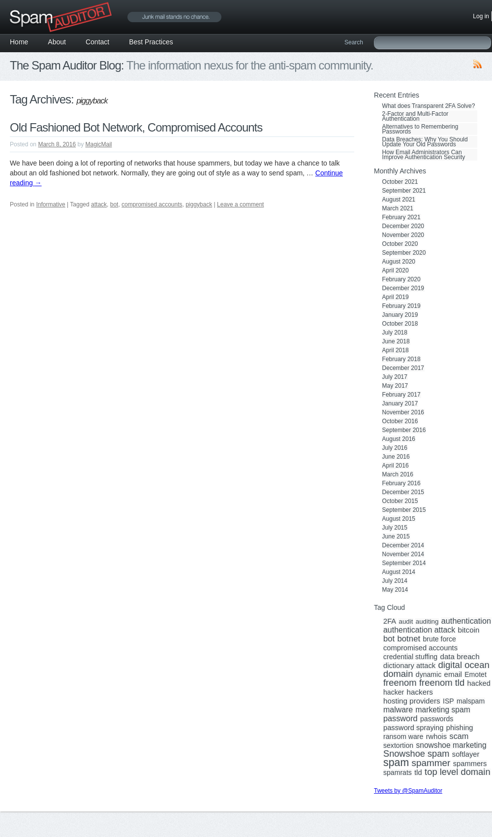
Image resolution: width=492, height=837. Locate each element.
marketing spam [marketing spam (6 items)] (443, 709)
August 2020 (398, 261)
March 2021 (397, 208)
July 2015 (394, 527)
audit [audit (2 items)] (406, 621)
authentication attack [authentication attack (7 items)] (419, 630)
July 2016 (394, 447)
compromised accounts (152, 204)
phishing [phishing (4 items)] (459, 727)
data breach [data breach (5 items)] (459, 656)
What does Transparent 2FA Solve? (428, 105)
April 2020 (395, 270)
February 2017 (401, 394)
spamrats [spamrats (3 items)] (397, 772)
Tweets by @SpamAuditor (408, 790)
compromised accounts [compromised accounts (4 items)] (420, 647)
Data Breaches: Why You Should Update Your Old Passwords (425, 142)
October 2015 (400, 501)
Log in (481, 16)
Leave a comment (240, 204)
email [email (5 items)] (453, 674)
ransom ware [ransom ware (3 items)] (403, 736)
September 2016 (404, 430)
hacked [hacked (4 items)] (479, 683)
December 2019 (403, 288)
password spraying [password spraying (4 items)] (413, 727)
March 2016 (397, 474)
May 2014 (395, 589)
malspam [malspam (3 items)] (471, 701)
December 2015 (403, 492)
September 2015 (404, 509)
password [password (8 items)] (400, 718)
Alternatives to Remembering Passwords (420, 129)
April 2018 (395, 350)
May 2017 (395, 385)
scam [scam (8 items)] (459, 736)
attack (99, 204)
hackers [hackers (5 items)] (420, 692)
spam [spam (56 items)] (396, 762)
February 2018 (401, 359)
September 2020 (404, 252)
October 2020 (400, 243)
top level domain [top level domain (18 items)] (457, 772)
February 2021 (401, 217)
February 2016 (401, 483)
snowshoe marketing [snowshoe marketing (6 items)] (451, 745)
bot (114, 204)
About (57, 42)
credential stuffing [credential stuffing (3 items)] (410, 656)
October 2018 (400, 323)
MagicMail (98, 144)
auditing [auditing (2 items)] (427, 621)
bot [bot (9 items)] (389, 639)
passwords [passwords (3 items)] (436, 718)
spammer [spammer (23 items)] (431, 763)
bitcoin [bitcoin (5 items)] (469, 630)
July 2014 (394, 580)
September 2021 (404, 190)
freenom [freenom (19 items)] (400, 682)
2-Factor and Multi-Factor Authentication (415, 116)
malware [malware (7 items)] (398, 709)
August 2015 (398, 518)
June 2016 (396, 456)
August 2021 (398, 199)
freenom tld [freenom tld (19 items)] (441, 682)
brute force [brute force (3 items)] (439, 639)
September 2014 (404, 563)
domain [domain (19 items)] (398, 673)
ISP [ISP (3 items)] (448, 701)
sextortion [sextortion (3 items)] (398, 745)
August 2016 (398, 438)
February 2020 (401, 279)
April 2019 (395, 297)
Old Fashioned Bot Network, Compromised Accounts (136, 127)
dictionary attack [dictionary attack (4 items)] (409, 665)
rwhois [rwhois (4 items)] (436, 736)
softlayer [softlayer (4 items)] (466, 754)
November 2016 (403, 412)
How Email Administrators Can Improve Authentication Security (423, 155)
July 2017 (394, 376)
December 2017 (403, 368)
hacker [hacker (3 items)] (393, 692)
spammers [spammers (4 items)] (470, 763)
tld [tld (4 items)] (418, 772)
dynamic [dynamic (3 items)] (428, 674)
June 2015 (396, 536)
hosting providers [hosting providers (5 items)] (411, 701)
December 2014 (403, 545)
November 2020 (403, 235)
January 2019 (400, 314)
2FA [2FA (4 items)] (389, 621)
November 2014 (403, 554)
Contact (97, 42)
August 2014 (398, 572)
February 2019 (401, 305)
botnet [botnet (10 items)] (408, 639)
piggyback (198, 204)
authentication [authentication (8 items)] (466, 620)
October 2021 (400, 181)
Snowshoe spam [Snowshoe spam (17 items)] (416, 753)
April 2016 (395, 465)
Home (19, 42)
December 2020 (403, 226)
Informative (50, 204)
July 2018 (394, 332)
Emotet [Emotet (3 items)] (475, 674)
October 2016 (400, 421)
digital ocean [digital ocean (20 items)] (463, 665)
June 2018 (396, 341)
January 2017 (400, 403)
